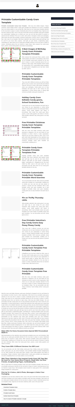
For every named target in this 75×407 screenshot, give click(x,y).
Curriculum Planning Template (58, 28)
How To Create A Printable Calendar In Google (15, 398)
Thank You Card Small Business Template (61, 33)
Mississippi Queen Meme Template (59, 38)
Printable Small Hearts (9, 393)
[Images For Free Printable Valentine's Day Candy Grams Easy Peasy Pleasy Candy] (11, 226)
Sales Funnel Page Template (57, 35)
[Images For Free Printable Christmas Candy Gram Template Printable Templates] (11, 128)
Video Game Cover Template (58, 51)
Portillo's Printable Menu (9, 390)
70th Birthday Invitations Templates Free (60, 49)
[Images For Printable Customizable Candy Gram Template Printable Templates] (11, 80)
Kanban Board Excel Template (11, 395)
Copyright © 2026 (4, 405)
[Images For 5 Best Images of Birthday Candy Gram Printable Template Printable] (11, 55)
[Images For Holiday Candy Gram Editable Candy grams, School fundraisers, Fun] (11, 103)
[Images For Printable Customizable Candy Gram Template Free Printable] (11, 275)
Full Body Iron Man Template (58, 46)
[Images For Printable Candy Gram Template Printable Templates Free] (11, 153)
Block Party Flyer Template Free (58, 43)
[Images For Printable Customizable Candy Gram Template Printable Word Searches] (11, 178)
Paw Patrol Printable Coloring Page (59, 30)
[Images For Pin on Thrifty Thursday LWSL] (11, 203)
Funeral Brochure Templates (57, 41)
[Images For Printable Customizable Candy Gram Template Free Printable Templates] (11, 251)
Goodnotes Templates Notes (11, 387)
